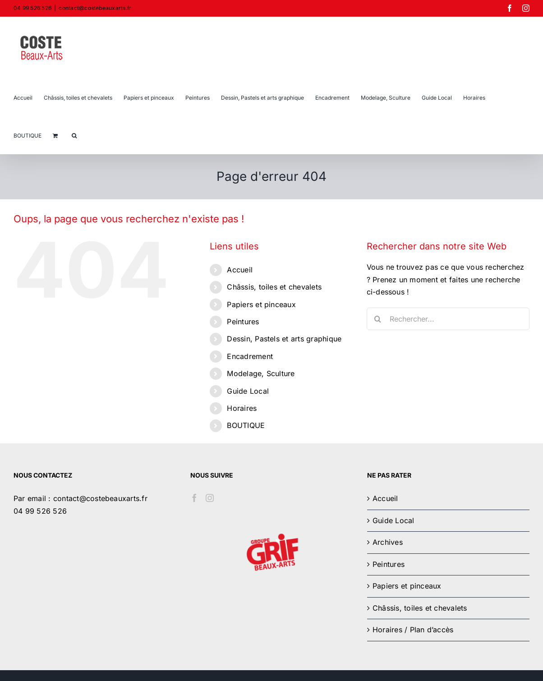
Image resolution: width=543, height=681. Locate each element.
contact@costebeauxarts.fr (95, 8)
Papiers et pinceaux (261, 304)
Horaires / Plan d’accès (413, 629)
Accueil (240, 269)
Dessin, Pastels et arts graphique (284, 338)
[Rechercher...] (448, 319)
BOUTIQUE (246, 425)
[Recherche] (378, 319)
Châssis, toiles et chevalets (274, 286)
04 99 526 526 (40, 510)
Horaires (242, 408)
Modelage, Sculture (261, 373)
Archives (388, 542)
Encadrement (250, 356)
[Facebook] (194, 498)
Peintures (243, 321)
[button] (74, 135)
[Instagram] (210, 498)
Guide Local (248, 391)
